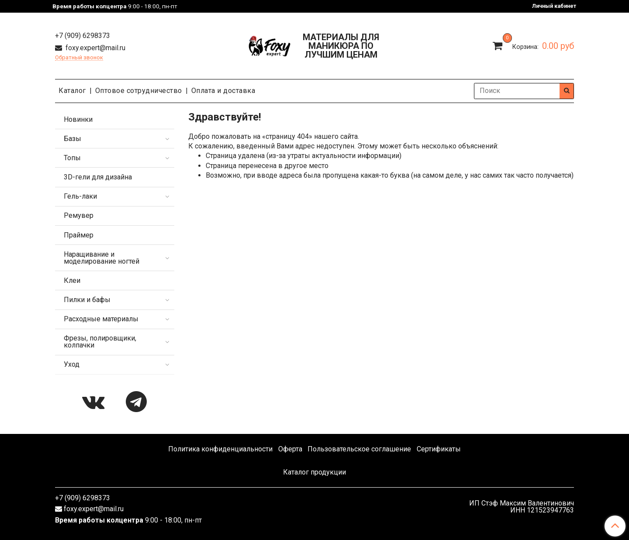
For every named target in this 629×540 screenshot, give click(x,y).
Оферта (290, 449)
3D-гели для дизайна (98, 177)
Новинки (78, 119)
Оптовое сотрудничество (138, 90)
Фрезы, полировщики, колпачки (100, 341)
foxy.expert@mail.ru (94, 48)
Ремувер (78, 215)
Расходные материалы (101, 319)
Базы (72, 138)
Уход (71, 364)
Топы (72, 158)
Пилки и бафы (87, 300)
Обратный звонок (79, 58)
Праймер (78, 235)
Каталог (72, 90)
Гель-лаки (80, 196)
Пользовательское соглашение (359, 449)
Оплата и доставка (223, 90)
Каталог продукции (314, 472)
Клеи (72, 280)
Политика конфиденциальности (220, 449)
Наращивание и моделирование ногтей (101, 257)
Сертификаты (439, 449)
